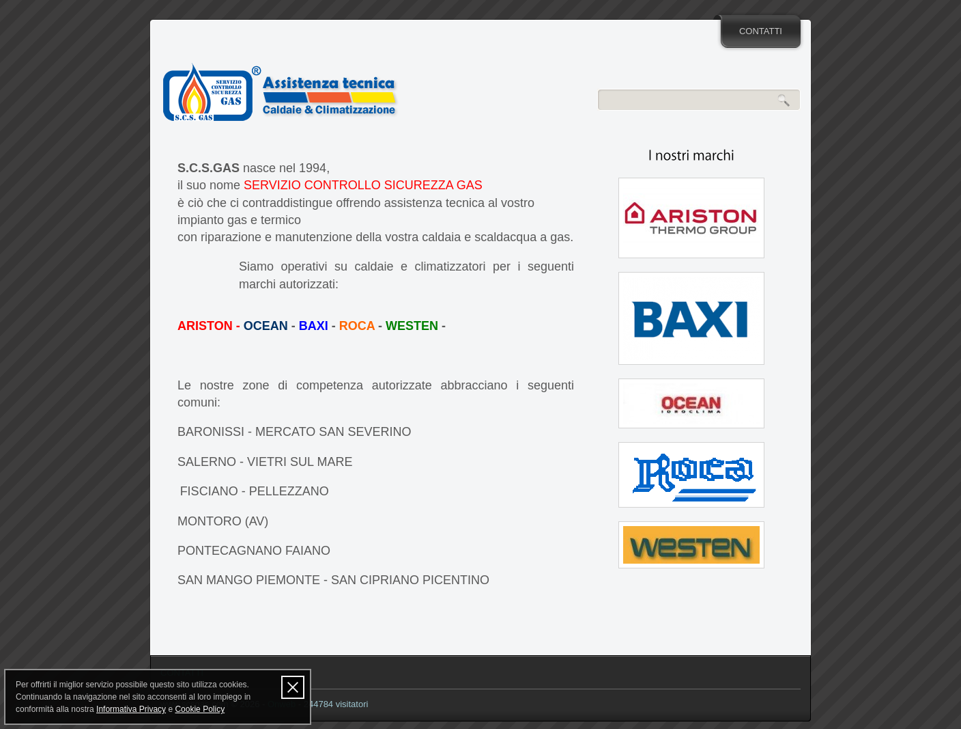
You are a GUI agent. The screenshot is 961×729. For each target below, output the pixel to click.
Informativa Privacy (131, 709)
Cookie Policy (200, 709)
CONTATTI (760, 31)
